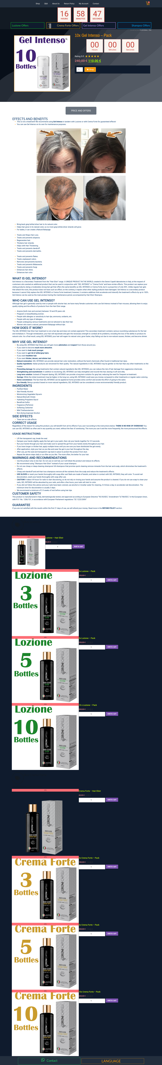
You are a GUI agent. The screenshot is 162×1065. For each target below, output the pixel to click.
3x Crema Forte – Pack (89, 858)
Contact (96, 4)
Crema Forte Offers (68, 25)
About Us (55, 4)
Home (131, 30)
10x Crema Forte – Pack (89, 992)
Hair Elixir (136, 30)
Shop (38, 4)
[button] (66, 39)
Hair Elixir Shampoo (94, 295)
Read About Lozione (24, 533)
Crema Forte (92, 122)
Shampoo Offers (141, 25)
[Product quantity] (79, 69)
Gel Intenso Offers (93, 25)
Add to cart (78, 546)
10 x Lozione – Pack (88, 705)
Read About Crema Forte (27, 786)
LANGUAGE (111, 1061)
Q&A (46, 4)
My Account (83, 4)
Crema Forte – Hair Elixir (90, 791)
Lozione (78, 122)
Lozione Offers (20, 25)
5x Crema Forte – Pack (89, 925)
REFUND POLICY (109, 508)
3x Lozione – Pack (87, 571)
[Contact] (43, 1060)
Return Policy (69, 4)
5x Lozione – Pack (87, 638)
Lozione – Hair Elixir (54, 538)
